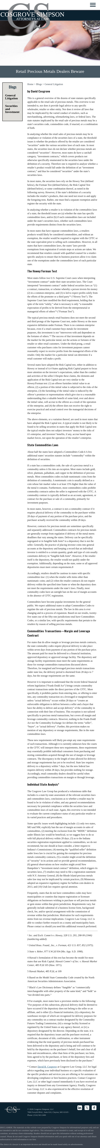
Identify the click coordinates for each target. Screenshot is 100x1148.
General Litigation (54, 84)
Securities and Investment (12, 108)
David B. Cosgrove (47, 1066)
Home (30, 84)
